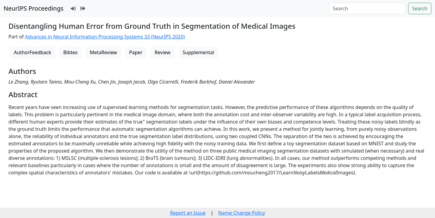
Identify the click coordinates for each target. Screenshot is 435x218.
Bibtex (70, 52)
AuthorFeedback (32, 52)
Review (162, 52)
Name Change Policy (241, 213)
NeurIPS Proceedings (33, 8)
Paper (136, 52)
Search (419, 8)
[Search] (367, 8)
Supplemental (198, 52)
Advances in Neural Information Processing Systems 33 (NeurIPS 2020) (105, 36)
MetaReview (103, 52)
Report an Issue (188, 213)
